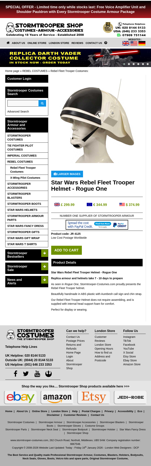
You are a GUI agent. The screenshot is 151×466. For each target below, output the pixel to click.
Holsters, (124, 454)
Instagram (129, 336)
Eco (140, 411)
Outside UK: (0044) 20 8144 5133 (29, 360)
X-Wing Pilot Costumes (25, 177)
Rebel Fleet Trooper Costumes (69, 71)
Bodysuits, (136, 454)
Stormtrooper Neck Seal (44, 429)
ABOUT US (18, 43)
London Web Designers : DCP (122, 447)
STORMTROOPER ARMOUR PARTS (25, 217)
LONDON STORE (59, 43)
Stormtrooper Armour (50, 422)
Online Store (39, 411)
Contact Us (73, 336)
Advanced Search (18, 111)
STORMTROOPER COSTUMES (19, 137)
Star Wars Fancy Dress (133, 429)
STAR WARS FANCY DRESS (25, 226)
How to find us (103, 352)
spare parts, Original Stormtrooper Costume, (102, 458)
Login (69, 356)
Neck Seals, (30, 458)
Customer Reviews (75, 414)
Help (75, 411)
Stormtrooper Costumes (20, 422)
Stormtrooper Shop (77, 433)
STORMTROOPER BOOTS (24, 203)
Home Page (73, 352)
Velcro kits (62, 458)
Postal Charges (91, 411)
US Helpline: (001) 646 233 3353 (28, 364)
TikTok (127, 340)
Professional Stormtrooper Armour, (72, 454)
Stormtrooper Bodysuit (75, 429)
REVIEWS (77, 43)
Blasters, (112, 454)
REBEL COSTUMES (34, 71)
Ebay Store (130, 360)
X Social (128, 352)
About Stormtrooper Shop (74, 364)
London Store (103, 344)
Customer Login (19, 78)
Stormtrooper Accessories (81, 422)
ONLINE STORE (36, 43)
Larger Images (67, 174)
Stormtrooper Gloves (69, 425)
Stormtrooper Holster (103, 429)
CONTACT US (94, 43)
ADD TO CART (67, 250)
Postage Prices (75, 340)
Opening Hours (104, 348)
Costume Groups (94, 425)
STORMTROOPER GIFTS (23, 232)
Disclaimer (53, 414)
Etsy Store (129, 356)
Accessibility (125, 411)
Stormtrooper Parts (16, 429)
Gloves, (41, 458)
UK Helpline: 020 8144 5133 (25, 355)
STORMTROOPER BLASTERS (19, 195)
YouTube (128, 348)
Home (8, 411)
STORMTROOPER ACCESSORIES (19, 185)
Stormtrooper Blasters (112, 422)
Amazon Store (132, 364)
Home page (12, 71)
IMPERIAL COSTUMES (22, 155)
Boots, (51, 458)
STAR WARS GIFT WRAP (23, 238)
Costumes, (100, 454)
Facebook (129, 344)
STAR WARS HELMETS (22, 209)
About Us (22, 411)
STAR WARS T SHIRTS (22, 244)
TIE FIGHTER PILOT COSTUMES (20, 147)
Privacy (109, 411)
